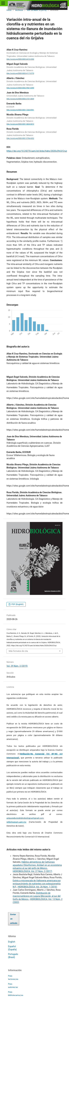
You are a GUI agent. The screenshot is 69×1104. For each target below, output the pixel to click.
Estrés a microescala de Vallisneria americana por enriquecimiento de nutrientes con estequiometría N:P (37, 883)
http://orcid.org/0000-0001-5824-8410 (20, 124)
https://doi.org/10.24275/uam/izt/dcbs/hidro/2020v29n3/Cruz (36, 151)
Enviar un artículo (13, 918)
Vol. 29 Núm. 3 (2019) (36, 10)
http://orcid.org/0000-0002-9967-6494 (20, 88)
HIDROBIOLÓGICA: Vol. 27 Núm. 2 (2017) (32, 871)
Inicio (8, 10)
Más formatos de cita (18, 651)
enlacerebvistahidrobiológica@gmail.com (24, 818)
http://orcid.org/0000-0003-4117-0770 (20, 73)
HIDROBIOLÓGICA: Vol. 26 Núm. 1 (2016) (37, 887)
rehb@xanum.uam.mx (16, 822)
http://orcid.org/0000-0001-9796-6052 (20, 138)
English (11, 941)
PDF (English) (17, 604)
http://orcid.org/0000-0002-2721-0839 (20, 99)
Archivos (19, 10)
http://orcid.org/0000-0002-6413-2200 (20, 59)
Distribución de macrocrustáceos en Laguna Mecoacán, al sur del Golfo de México (36, 896)
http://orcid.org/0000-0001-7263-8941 (20, 110)
